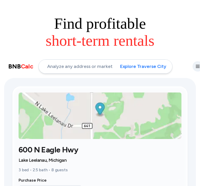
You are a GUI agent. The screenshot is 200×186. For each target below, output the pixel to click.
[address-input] (105, 66)
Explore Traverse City (143, 66)
